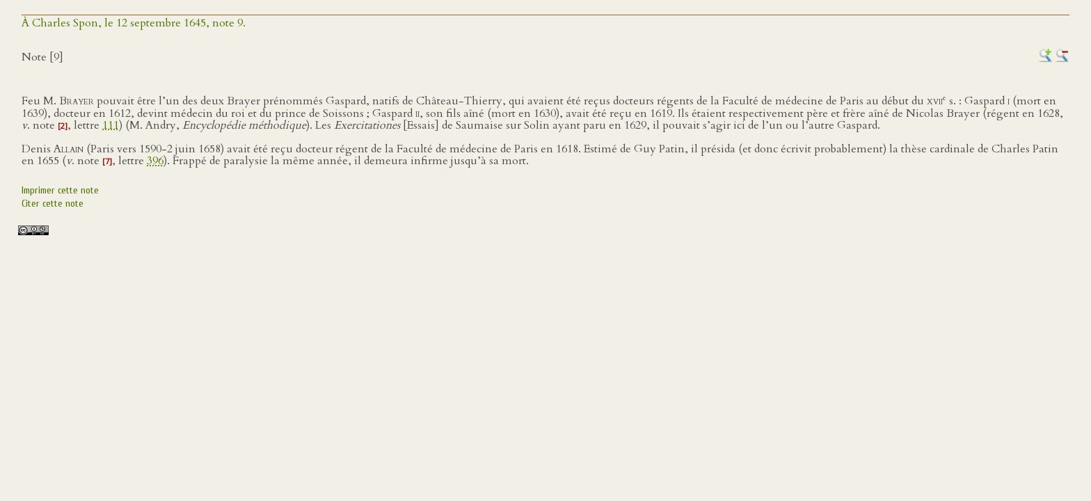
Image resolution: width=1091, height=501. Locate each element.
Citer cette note (52, 203)
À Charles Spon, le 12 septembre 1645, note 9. (134, 23)
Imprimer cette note (60, 190)
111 (110, 125)
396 (155, 160)
